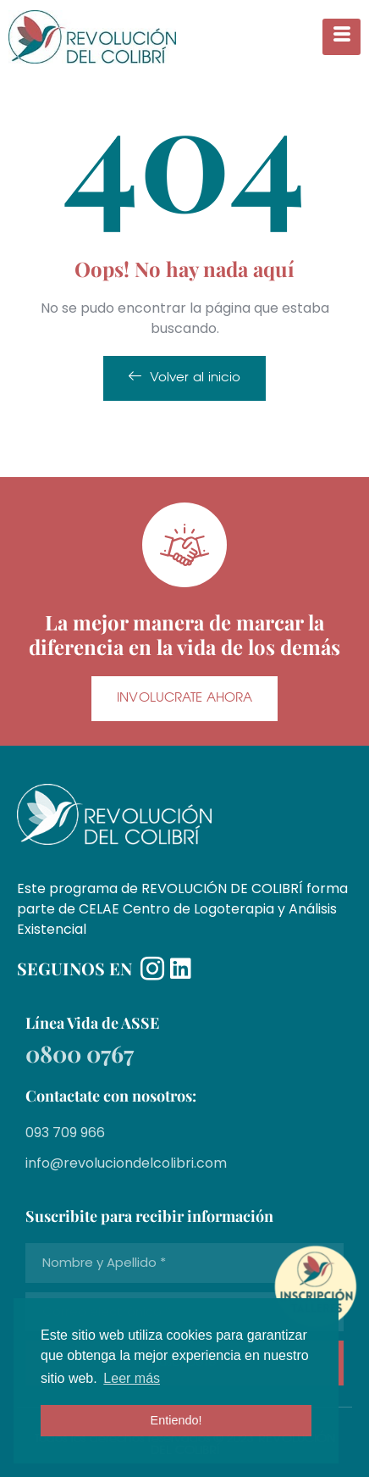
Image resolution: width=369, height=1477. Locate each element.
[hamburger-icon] (341, 37)
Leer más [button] (131, 1378)
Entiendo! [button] (176, 1420)
